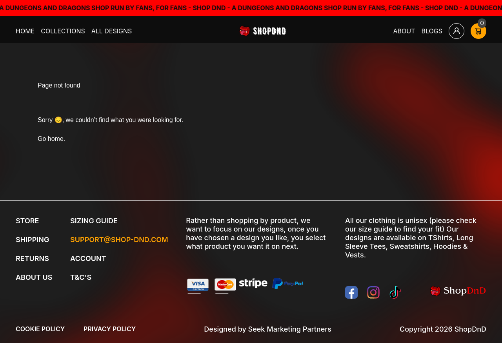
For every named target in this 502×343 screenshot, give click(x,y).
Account (88, 258)
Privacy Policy (110, 329)
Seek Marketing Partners (289, 329)
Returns (32, 258)
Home (25, 31)
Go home (51, 138)
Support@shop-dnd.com (119, 239)
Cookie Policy (40, 329)
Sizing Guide (94, 221)
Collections (63, 31)
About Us (34, 277)
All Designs (111, 31)
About (404, 31)
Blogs (432, 31)
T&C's (80, 277)
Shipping (32, 239)
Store (27, 221)
